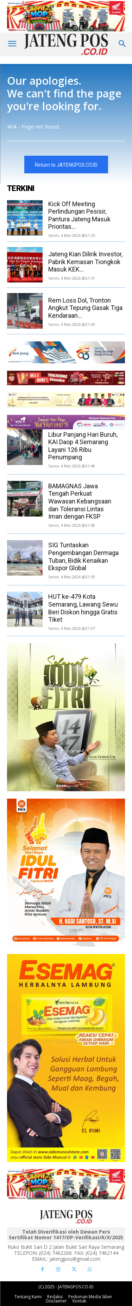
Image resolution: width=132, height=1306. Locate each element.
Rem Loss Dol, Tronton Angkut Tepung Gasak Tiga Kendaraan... (85, 308)
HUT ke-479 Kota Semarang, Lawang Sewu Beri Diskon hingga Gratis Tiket (83, 608)
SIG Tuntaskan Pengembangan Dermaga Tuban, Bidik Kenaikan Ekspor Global (83, 556)
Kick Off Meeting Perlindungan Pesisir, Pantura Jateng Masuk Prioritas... (79, 215)
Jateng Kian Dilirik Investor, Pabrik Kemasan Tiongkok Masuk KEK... (85, 261)
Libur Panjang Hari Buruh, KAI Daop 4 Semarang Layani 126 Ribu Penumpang (83, 446)
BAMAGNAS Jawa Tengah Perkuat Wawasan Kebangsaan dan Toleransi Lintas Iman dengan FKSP (79, 501)
